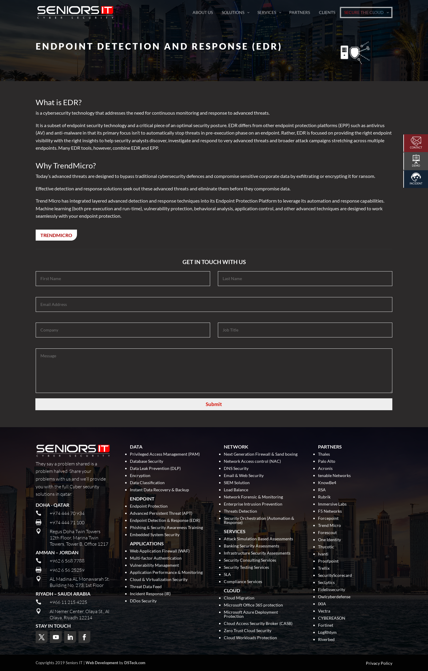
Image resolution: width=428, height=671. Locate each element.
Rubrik (324, 497)
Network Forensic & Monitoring (253, 497)
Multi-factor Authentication (156, 558)
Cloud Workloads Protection (250, 638)
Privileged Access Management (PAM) (165, 454)
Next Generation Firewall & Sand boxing (261, 454)
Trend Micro (329, 525)
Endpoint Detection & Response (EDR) (165, 520)
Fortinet (325, 625)
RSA (322, 490)
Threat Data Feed (146, 587)
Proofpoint (328, 561)
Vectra (324, 611)
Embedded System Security (155, 535)
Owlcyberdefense (334, 597)
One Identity (329, 540)
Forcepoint (328, 518)
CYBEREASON (331, 618)
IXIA (322, 604)
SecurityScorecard (335, 575)
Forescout (327, 533)
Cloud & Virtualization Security (159, 579)
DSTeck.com (134, 662)
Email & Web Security (244, 475)
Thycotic (326, 547)
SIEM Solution (237, 483)
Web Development (102, 662)
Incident (416, 183)
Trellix (324, 568)
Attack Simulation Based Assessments (258, 539)
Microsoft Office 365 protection (253, 605)
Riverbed (326, 639)
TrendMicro (56, 235)
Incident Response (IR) (150, 594)
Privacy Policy (379, 663)
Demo (416, 165)
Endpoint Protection (149, 506)
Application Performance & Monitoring (166, 572)
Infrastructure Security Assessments (257, 553)
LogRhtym (327, 632)
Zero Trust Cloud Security (247, 631)
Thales (324, 454)
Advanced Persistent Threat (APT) (161, 513)
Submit (214, 404)
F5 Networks (330, 511)
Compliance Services (243, 582)
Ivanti (323, 554)
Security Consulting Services (250, 560)
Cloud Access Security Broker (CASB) (258, 623)
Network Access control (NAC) (252, 461)
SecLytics (326, 582)
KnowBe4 (327, 483)
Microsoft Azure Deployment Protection (251, 614)
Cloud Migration (239, 598)
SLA (227, 574)
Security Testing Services (246, 567)
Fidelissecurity (331, 590)
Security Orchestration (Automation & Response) (259, 520)
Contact (416, 147)
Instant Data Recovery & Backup (159, 490)
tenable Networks (334, 475)
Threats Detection (240, 511)
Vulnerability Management (154, 565)
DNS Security (236, 468)
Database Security (146, 461)
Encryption (140, 475)
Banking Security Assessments (251, 546)
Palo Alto (326, 461)
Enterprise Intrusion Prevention (253, 504)
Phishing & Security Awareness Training (166, 527)
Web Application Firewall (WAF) (160, 551)
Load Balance (236, 490)
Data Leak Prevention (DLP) (155, 468)
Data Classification (147, 483)
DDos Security (143, 601)
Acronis (325, 468)
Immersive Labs (332, 504)
